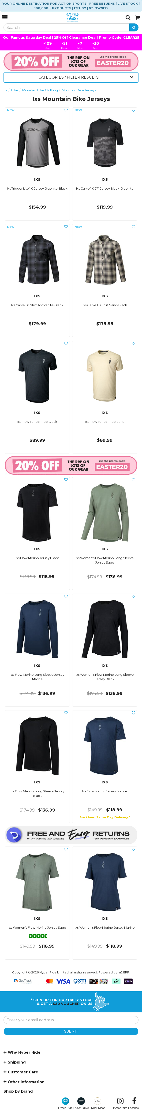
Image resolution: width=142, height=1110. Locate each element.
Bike (14, 90)
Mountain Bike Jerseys (79, 90)
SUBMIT (71, 1031)
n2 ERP (124, 972)
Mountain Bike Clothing (40, 90)
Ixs (5, 90)
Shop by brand (18, 1091)
